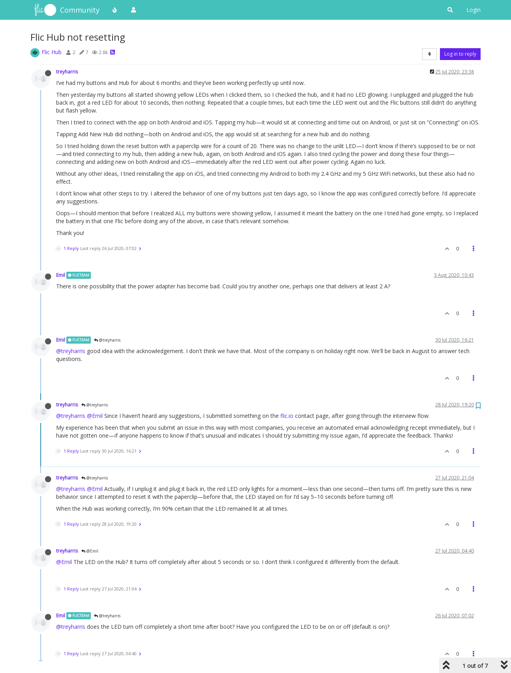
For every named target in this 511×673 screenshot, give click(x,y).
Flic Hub (51, 52)
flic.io (286, 415)
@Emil (95, 415)
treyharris (67, 71)
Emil (60, 275)
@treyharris (107, 340)
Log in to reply (460, 54)
